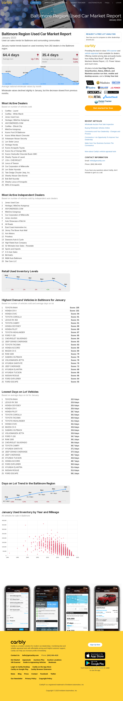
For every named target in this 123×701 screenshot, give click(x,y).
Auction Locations (54, 660)
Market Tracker (78, 3)
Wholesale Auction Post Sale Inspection (99, 124)
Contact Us (15, 655)
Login (118, 3)
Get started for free (103, 108)
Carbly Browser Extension (41, 669)
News (13, 674)
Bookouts (52, 662)
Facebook (44, 674)
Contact (34, 674)
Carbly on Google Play (19, 669)
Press (26, 674)
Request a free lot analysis (101, 34)
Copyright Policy (45, 678)
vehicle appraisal (91, 53)
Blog (20, 674)
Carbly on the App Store (41, 667)
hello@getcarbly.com (97, 161)
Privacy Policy (30, 678)
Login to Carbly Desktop (20, 667)
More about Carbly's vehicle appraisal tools (100, 151)
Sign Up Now (95, 645)
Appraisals (50, 3)
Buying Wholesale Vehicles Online (97, 128)
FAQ (107, 3)
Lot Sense (62, 3)
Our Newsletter (16, 678)
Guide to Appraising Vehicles (34, 662)
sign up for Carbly (97, 668)
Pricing (35, 3)
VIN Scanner (15, 662)
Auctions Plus (95, 3)
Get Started (15, 660)
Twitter (53, 674)
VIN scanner (112, 51)
